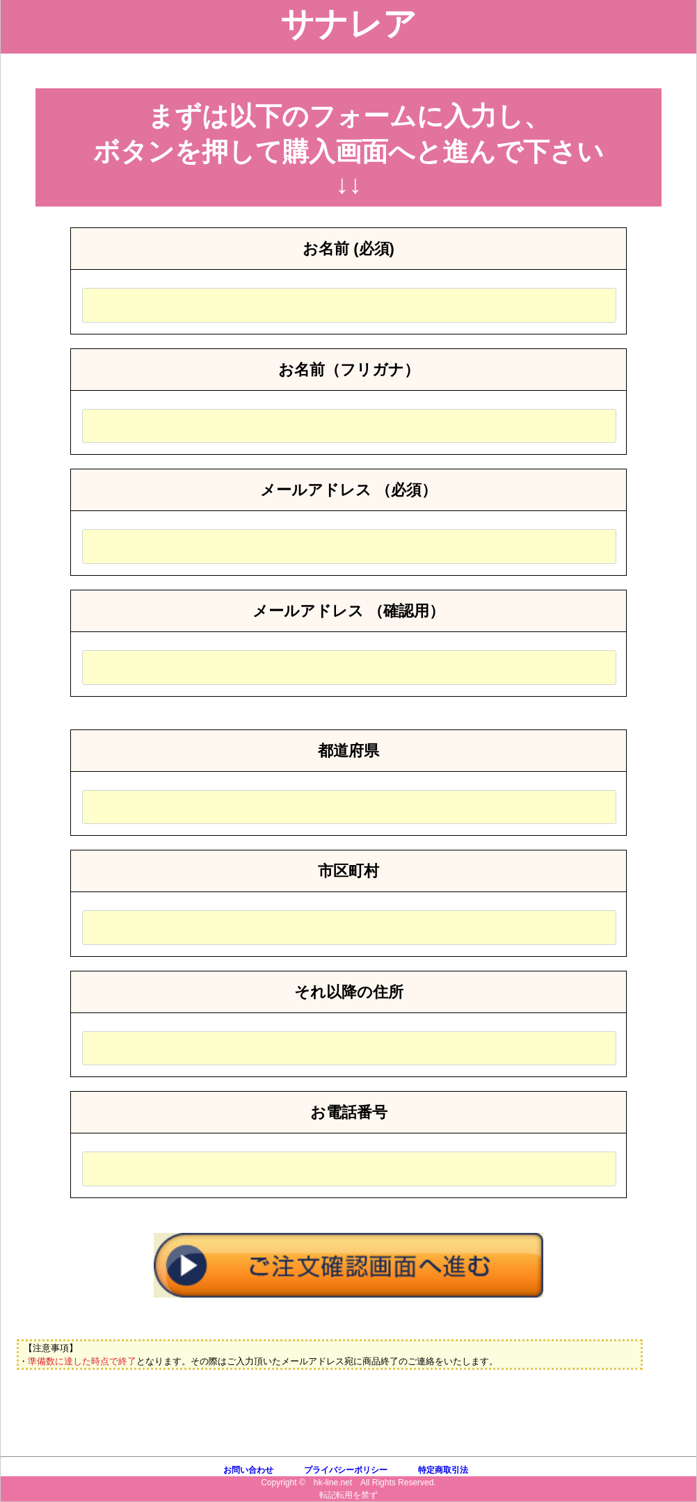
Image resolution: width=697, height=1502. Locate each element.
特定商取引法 (443, 1470)
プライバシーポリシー (345, 1470)
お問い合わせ (248, 1470)
